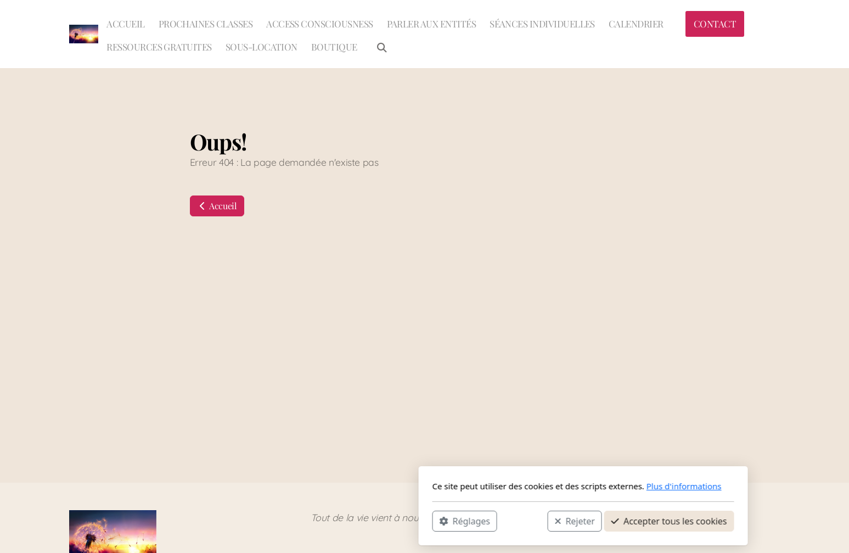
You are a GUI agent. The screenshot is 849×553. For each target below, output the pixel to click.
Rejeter (416, 521)
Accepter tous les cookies (511, 521)
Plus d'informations (525, 486)
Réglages (306, 521)
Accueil (217, 205)
